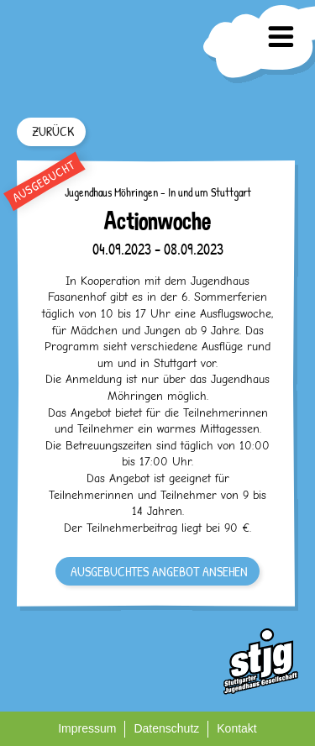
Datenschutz (166, 728)
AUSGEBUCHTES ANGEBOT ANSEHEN (159, 571)
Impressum (87, 728)
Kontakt (236, 728)
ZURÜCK (53, 131)
